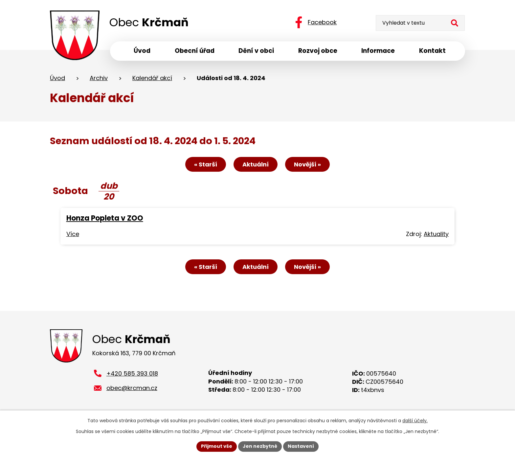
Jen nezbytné (260, 446)
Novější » (307, 165)
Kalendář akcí (152, 78)
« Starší (205, 165)
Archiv (99, 78)
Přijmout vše (216, 446)
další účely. (415, 420)
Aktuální (255, 165)
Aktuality (436, 234)
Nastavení (301, 446)
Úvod (57, 78)
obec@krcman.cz (131, 389)
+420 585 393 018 (132, 374)
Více (72, 234)
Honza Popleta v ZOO (104, 218)
